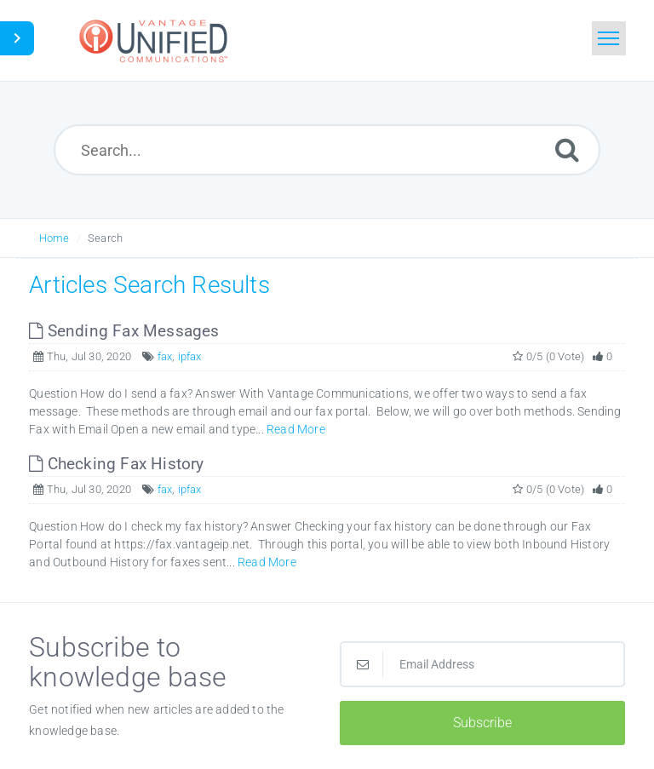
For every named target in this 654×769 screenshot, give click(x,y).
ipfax (190, 356)
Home (54, 238)
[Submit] (567, 149)
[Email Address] (482, 664)
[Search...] (327, 149)
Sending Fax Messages (124, 331)
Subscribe (482, 722)
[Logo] (155, 40)
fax (165, 356)
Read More (296, 429)
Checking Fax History (116, 463)
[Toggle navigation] (609, 38)
